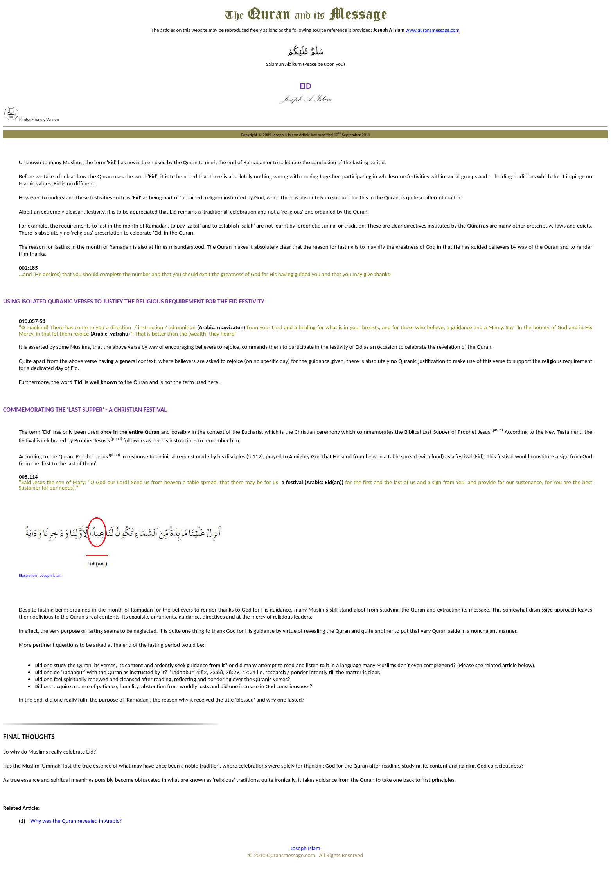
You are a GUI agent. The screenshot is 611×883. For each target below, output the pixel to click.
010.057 (28, 321)
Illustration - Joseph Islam (40, 575)
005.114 (28, 476)
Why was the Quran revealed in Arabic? (77, 820)
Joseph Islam (305, 848)
